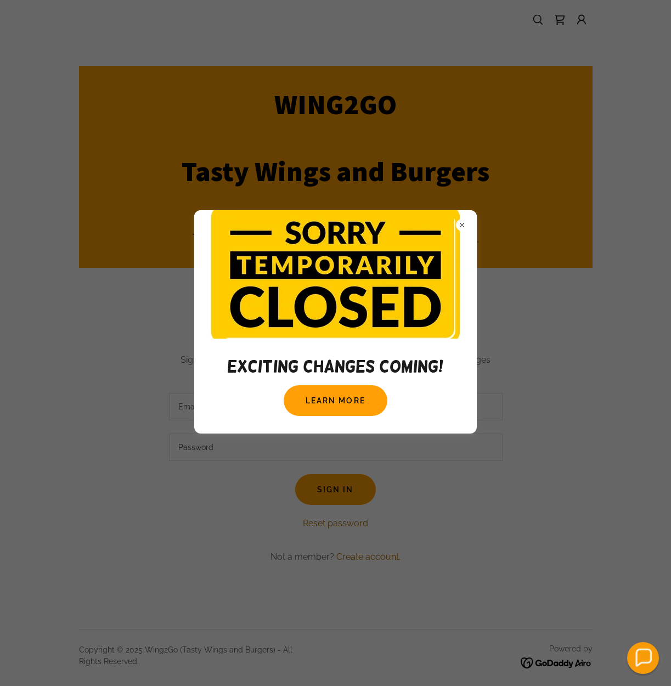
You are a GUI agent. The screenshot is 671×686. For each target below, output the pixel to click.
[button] (643, 658)
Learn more (335, 400)
